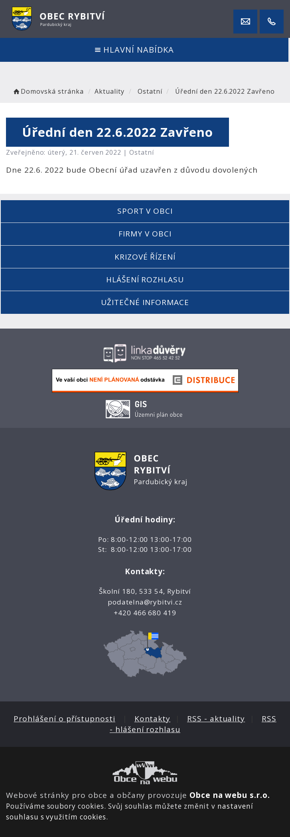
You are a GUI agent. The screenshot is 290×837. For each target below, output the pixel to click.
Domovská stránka (48, 91)
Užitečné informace (145, 302)
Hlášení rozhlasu (145, 279)
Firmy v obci (144, 233)
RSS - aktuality (216, 718)
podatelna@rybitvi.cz (145, 602)
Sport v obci (145, 211)
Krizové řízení (145, 257)
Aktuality (109, 91)
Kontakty (152, 718)
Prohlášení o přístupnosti (64, 718)
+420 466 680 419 (145, 612)
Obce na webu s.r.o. (229, 795)
